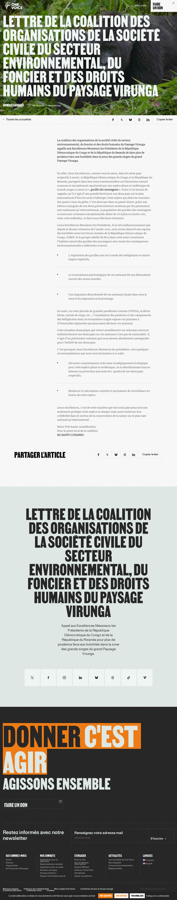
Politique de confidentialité (36, 889)
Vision (8, 860)
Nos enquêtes (115, 863)
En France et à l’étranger (17, 869)
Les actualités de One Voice (121, 860)
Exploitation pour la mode (51, 867)
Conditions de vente (12, 891)
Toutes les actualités (17, 119)
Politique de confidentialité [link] (157, 896)
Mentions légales (11, 889)
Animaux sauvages (48, 870)
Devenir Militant (81, 867)
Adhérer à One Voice (83, 870)
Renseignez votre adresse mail (98, 833)
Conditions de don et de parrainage (96, 889)
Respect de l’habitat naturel (52, 876)
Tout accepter (106, 895)
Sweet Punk (160, 889)
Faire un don (80, 860)
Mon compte (140, 6)
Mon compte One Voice (64, 889)
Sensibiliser (79, 873)
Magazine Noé (115, 869)
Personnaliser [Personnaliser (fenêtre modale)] (137, 895)
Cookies (50, 891)
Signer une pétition (83, 876)
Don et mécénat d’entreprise (81, 863)
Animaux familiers (48, 873)
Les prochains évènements (121, 866)
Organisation (12, 866)
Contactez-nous (34, 891)
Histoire (9, 863)
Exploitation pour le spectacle (49, 860)
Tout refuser (121, 895)
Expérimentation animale (51, 864)
